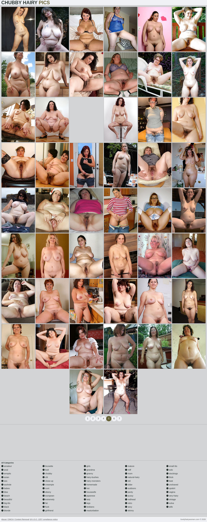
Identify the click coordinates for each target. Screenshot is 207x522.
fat (45, 503)
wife (169, 507)
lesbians (89, 507)
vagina (170, 492)
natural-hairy (132, 477)
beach (5, 496)
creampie (48, 485)
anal (4, 470)
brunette (48, 466)
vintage (171, 499)
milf (128, 470)
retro (128, 503)
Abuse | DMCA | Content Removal (15, 519)
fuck (46, 507)
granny (88, 473)
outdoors (130, 488)
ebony (47, 492)
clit (45, 477)
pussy (129, 496)
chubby (47, 473)
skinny (129, 510)
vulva (170, 503)
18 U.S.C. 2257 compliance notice (44, 519)
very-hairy (172, 496)
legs (87, 503)
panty (129, 492)
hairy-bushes (91, 477)
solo (169, 470)
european (48, 496)
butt (46, 470)
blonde (5, 510)
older (128, 485)
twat (169, 481)
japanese (89, 496)
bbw (4, 492)
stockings (172, 473)
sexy (128, 507)
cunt (46, 488)
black (5, 507)
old (128, 481)
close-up (48, 481)
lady (87, 499)
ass (4, 481)
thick (169, 477)
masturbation (91, 510)
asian (5, 477)
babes (5, 488)
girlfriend (48, 510)
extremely (48, 499)
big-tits (5, 503)
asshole (6, 485)
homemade (90, 485)
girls (87, 466)
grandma (89, 470)
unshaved (172, 485)
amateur (6, 466)
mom (128, 473)
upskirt (170, 488)
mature (129, 466)
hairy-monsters (92, 481)
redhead (130, 499)
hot (87, 488)
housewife (90, 492)
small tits (171, 466)
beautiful (6, 499)
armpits (6, 473)
